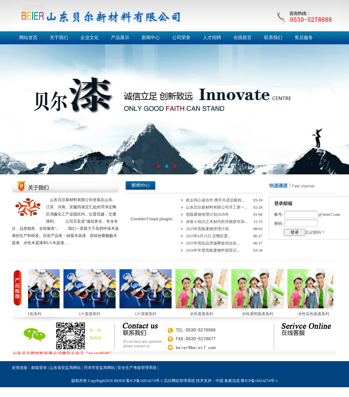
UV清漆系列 (147, 314)
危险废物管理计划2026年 (207, 214)
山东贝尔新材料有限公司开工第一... (216, 207)
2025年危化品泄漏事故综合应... (213, 243)
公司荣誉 (181, 37)
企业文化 (89, 37)
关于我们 (59, 37)
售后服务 (304, 37)
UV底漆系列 (91, 314)
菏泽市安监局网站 (99, 367)
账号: (278, 214)
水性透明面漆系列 (259, 314)
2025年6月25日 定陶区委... (208, 236)
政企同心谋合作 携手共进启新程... (215, 200)
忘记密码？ (315, 232)
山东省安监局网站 (65, 367)
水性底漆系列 (203, 314)
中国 (219, 380)
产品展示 (120, 37)
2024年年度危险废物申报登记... (213, 250)
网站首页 (28, 37)
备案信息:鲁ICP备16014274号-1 (251, 380)
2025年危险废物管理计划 (207, 229)
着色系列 (35, 314)
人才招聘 (212, 37)
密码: (278, 223)
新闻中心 (151, 37)
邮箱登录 (39, 367)
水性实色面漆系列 (315, 314)
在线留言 (242, 37)
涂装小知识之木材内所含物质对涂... (216, 221)
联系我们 (273, 37)
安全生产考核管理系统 (137, 367)
